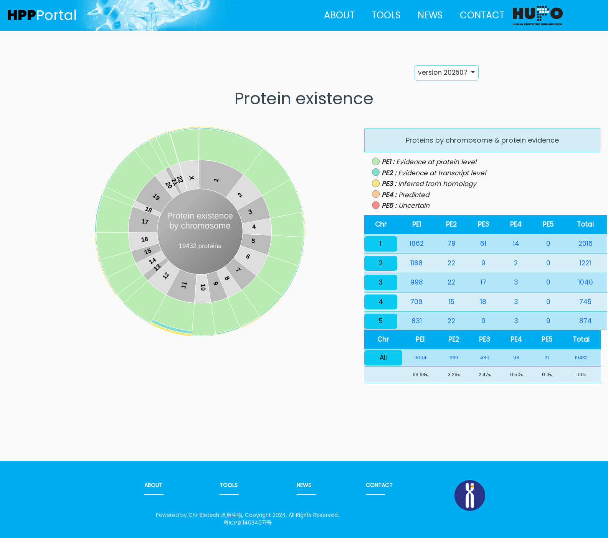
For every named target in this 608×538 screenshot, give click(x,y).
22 (451, 263)
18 (483, 301)
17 (483, 282)
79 (452, 243)
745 (585, 301)
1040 (585, 282)
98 (516, 357)
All (383, 357)
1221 (585, 263)
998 (416, 282)
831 (416, 321)
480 (484, 357)
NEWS (430, 15)
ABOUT (339, 15)
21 (547, 357)
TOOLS (386, 15)
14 (516, 243)
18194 (420, 357)
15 (451, 301)
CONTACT (482, 15)
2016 (585, 243)
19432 (581, 357)
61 (483, 243)
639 (453, 357)
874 (585, 321)
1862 (417, 243)
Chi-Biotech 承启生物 (215, 515)
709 (416, 301)
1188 (416, 263)
